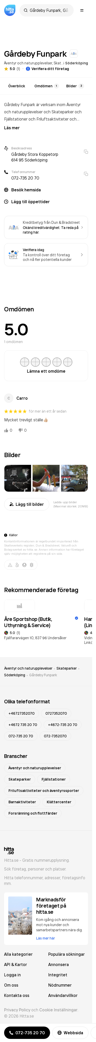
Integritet (57, 974)
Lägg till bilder (26, 504)
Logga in (12, 974)
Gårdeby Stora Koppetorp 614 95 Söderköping (34, 157)
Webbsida (70, 1032)
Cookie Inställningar (58, 1009)
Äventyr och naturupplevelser (28, 63)
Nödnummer (60, 985)
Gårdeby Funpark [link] (43, 675)
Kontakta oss (16, 995)
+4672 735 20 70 (22, 724)
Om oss (11, 985)
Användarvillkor (63, 995)
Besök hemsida (26, 189)
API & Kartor (15, 964)
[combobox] (49, 10)
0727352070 (56, 713)
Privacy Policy (17, 1009)
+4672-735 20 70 (62, 724)
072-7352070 (55, 736)
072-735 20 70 (25, 178)
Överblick (16, 86)
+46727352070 (21, 713)
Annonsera (58, 964)
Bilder (75, 86)
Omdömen (46, 86)
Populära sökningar (66, 954)
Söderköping (76, 63)
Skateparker (66, 668)
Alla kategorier (18, 954)
